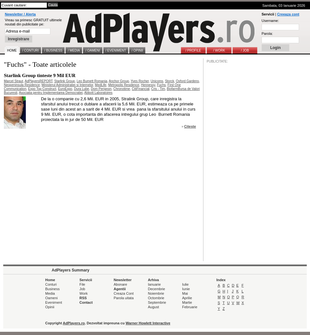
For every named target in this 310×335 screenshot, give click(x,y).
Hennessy (148, 85)
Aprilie (187, 298)
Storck (169, 81)
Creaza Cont (124, 293)
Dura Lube (81, 89)
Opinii (49, 307)
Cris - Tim (158, 89)
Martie (187, 302)
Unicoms (156, 81)
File (82, 284)
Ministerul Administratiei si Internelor (67, 85)
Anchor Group (119, 81)
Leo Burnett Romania (92, 81)
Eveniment (53, 302)
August (153, 307)
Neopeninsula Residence (22, 85)
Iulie (185, 284)
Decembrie (156, 289)
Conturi (51, 284)
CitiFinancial (140, 89)
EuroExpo (65, 89)
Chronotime (121, 89)
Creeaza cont (288, 14)
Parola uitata (124, 298)
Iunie (186, 289)
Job (82, 289)
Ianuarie (154, 284)
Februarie (189, 307)
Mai (185, 293)
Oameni (51, 298)
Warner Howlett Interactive (148, 323)
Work (83, 293)
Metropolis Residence (123, 85)
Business (52, 289)
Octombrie (156, 298)
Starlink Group (64, 81)
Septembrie (157, 302)
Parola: (267, 33)
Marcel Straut (13, 81)
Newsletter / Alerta (20, 14)
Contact (86, 302)
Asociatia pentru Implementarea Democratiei (51, 92)
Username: (270, 21)
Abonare (120, 284)
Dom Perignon (101, 89)
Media (50, 293)
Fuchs (161, 85)
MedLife (101, 85)
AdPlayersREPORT (38, 81)
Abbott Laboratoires (98, 92)
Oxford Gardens (187, 81)
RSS (83, 298)
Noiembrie (156, 293)
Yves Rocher (140, 81)
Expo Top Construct (42, 89)
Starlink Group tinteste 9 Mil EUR (40, 75)
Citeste (190, 126)
